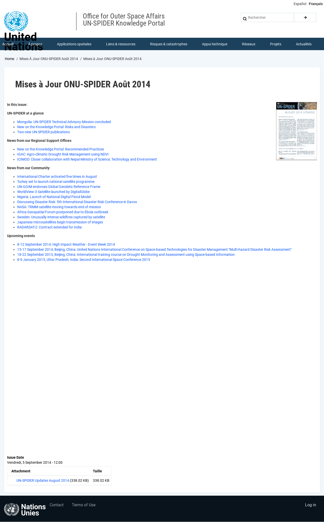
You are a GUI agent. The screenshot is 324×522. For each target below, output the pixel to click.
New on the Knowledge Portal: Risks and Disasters (56, 127)
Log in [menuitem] (310, 505)
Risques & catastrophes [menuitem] (168, 44)
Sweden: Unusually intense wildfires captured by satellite (61, 217)
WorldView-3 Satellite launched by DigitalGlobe (53, 192)
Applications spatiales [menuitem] (74, 44)
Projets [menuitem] (275, 44)
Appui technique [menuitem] (214, 44)
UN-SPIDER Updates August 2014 (42, 481)
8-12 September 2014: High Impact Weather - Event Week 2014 (66, 245)
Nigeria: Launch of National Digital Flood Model (54, 197)
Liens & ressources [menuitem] (120, 44)
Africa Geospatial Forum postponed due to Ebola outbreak (62, 212)
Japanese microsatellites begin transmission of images (60, 222)
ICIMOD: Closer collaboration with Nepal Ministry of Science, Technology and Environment (87, 160)
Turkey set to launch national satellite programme (55, 182)
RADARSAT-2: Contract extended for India (49, 227)
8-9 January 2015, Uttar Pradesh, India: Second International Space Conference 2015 (83, 260)
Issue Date (15, 458)
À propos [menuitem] (35, 44)
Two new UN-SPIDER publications (43, 132)
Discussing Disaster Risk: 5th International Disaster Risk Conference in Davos (77, 202)
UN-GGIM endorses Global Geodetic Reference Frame (58, 187)
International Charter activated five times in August (57, 177)
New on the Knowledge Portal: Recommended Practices (60, 149)
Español (300, 4)
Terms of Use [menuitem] (84, 505)
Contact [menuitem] (57, 505)
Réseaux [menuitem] (248, 44)
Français (316, 4)
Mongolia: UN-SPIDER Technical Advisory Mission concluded (64, 122)
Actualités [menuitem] (304, 44)
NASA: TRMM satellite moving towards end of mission (59, 207)
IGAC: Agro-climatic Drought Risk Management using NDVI (63, 154)
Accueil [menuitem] (7, 44)
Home (9, 59)
